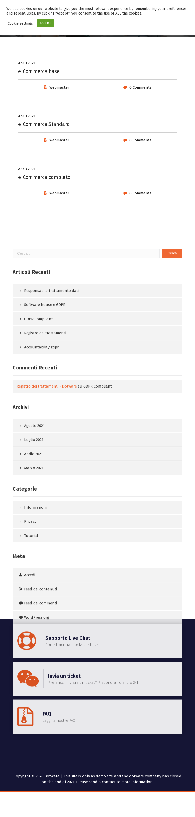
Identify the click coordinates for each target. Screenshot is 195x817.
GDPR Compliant (38, 524)
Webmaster (59, 129)
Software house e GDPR (45, 510)
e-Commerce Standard (44, 166)
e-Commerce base (39, 113)
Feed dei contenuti (40, 794)
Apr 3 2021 (26, 105)
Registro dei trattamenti (45, 538)
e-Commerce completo (44, 219)
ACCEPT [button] (45, 23)
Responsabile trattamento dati (51, 496)
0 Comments (140, 129)
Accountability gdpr (41, 552)
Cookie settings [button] (20, 23)
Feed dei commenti (40, 808)
